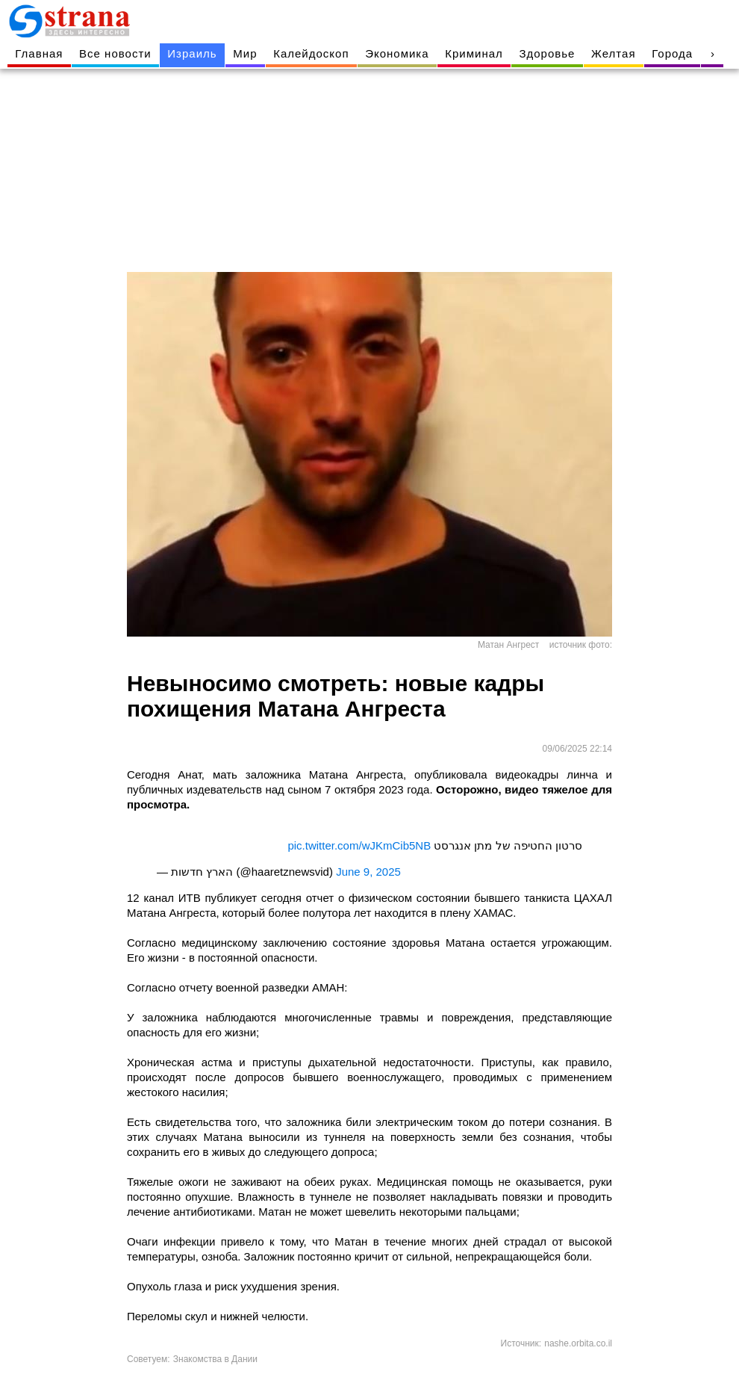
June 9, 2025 (368, 871)
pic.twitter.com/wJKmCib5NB (359, 845)
